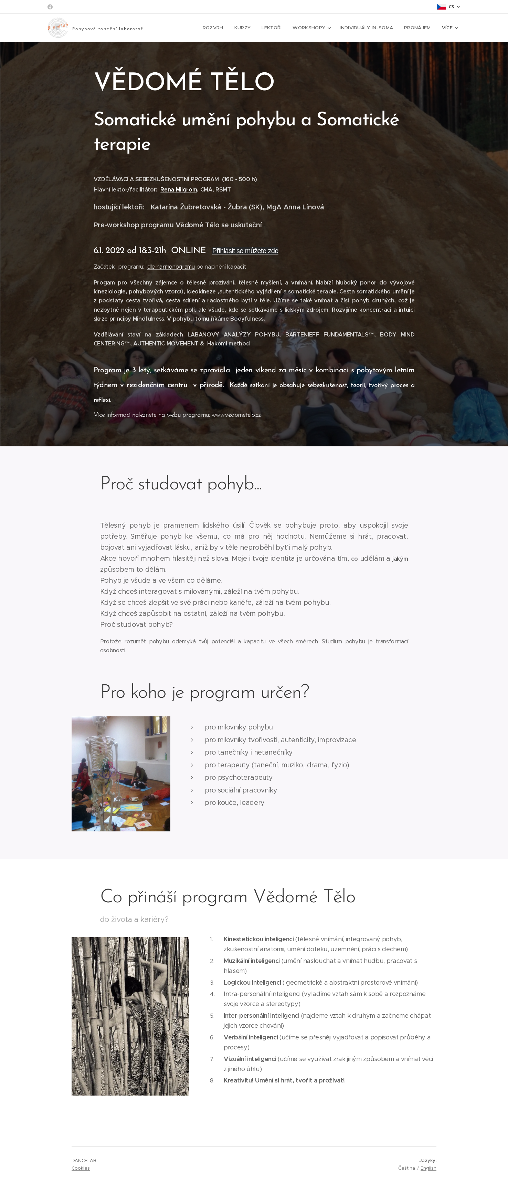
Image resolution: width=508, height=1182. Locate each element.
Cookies (81, 1168)
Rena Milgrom (178, 189)
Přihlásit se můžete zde (245, 251)
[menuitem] (180, 28)
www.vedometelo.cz (236, 415)
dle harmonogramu (171, 266)
